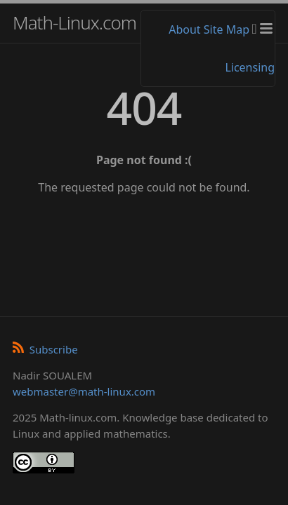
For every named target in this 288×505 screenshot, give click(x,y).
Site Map (226, 29)
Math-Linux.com (74, 22)
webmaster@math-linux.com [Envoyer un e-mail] (84, 391)
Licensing (250, 67)
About (184, 29)
